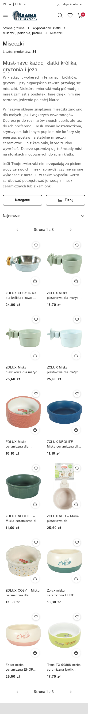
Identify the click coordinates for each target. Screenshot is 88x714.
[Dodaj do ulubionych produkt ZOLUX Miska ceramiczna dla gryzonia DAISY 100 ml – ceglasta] (35, 393)
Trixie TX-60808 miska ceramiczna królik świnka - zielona (64, 667)
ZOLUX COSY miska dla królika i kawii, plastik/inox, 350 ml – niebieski (22, 295)
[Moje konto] (69, 4)
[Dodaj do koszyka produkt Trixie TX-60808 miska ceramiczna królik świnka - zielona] (76, 653)
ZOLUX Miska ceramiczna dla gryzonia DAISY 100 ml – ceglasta (23, 444)
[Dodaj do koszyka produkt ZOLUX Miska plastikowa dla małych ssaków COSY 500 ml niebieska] (76, 355)
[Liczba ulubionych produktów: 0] (70, 15)
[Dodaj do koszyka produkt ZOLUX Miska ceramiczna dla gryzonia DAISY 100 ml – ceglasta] (35, 429)
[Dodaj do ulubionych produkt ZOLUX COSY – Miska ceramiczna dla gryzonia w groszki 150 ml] (35, 542)
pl (7, 4)
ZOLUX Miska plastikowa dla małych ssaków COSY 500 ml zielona (22, 370)
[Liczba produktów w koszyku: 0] (79, 15)
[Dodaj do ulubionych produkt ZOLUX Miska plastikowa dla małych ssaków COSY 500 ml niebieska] (76, 319)
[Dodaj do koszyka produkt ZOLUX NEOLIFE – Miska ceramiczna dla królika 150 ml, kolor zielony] (35, 504)
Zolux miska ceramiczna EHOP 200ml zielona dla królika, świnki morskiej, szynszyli (61, 593)
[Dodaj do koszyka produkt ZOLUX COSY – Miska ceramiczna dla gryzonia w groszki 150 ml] (35, 578)
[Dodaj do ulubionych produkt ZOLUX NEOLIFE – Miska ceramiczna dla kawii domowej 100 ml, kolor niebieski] (76, 393)
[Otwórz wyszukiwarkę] (60, 15)
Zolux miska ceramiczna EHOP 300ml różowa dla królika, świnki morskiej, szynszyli (20, 667)
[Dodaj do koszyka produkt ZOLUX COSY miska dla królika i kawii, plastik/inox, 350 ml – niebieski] (35, 281)
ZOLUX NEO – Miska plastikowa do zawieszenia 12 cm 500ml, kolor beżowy (63, 518)
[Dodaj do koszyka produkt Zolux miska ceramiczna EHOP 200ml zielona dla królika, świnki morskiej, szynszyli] (76, 578)
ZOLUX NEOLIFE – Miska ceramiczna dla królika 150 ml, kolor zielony (22, 518)
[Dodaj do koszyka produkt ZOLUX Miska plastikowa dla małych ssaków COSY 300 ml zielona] (76, 281)
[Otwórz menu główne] (5, 15)
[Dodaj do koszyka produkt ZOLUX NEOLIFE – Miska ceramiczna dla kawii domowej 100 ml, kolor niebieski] (76, 429)
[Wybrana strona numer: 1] (44, 230)
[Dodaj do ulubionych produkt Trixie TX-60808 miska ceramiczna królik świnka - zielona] (76, 616)
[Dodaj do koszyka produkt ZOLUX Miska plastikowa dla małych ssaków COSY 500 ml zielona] (35, 355)
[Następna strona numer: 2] (69, 230)
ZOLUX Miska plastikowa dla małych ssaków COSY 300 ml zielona (63, 295)
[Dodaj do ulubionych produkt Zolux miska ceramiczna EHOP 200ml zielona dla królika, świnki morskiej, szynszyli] (76, 542)
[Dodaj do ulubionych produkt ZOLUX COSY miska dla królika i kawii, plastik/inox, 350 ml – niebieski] (35, 245)
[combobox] (44, 216)
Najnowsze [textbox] (11, 216)
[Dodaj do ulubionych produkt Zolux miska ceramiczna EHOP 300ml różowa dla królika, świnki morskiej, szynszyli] (35, 616)
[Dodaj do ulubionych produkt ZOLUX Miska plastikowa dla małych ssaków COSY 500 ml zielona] (35, 319)
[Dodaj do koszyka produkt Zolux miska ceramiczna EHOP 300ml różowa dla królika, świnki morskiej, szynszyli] (35, 653)
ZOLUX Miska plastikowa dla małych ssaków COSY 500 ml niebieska (63, 370)
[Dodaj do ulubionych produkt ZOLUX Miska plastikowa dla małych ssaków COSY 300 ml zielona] (76, 245)
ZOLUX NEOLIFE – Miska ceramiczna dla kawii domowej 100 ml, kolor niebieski (64, 444)
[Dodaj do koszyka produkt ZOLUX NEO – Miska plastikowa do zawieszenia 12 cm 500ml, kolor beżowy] (76, 504)
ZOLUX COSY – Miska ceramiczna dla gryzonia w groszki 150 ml (22, 593)
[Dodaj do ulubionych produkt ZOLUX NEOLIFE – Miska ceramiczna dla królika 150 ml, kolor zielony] (35, 468)
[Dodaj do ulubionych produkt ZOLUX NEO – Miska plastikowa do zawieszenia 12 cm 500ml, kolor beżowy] (76, 468)
